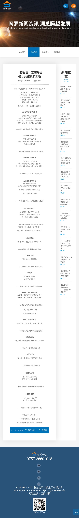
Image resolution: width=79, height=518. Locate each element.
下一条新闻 (43, 430)
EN (65, 6)
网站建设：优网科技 (39, 493)
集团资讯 (45, 52)
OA (39, 478)
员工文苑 (34, 52)
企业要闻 (22, 52)
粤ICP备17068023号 (54, 490)
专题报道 (57, 52)
